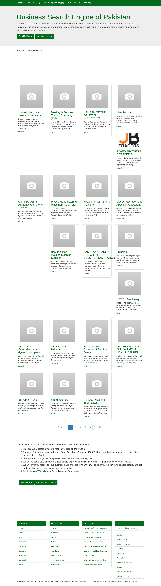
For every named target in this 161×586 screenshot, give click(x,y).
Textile (53, 528)
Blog (38, 3)
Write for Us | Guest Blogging (54, 3)
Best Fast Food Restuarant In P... (95, 546)
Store (69, 3)
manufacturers (59, 399)
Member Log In (122, 540)
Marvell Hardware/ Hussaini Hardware (29, 114)
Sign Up (77, 3)
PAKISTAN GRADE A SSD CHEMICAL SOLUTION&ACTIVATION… (101, 254)
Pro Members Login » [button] (46, 482)
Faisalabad (22, 546)
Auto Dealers (55, 551)
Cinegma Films (89, 555)
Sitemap (119, 567)
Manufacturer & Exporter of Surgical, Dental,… (96, 349)
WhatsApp (42, 471)
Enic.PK (20, 3)
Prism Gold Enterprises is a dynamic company (29, 349)
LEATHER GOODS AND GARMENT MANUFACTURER (128, 349)
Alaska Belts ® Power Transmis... (95, 528)
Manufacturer (124, 112)
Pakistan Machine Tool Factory (94, 401)
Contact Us (120, 553)
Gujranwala (22, 560)
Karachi (21, 131)
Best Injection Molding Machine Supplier (61, 254)
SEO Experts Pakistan (59, 348)
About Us (30, 3)
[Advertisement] (80, 68)
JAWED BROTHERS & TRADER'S (129, 153)
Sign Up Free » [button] (25, 36)
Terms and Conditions (124, 562)
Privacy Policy (121, 558)
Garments (54, 533)
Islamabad (120, 218)
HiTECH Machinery (128, 299)
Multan (21, 565)
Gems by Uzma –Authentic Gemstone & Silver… (30, 204)
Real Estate (55, 546)
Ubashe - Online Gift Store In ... (95, 533)
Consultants (55, 565)
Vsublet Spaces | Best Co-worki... (95, 551)
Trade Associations (58, 560)
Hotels (53, 542)
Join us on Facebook (124, 572)
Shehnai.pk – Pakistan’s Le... (94, 537)
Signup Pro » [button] (26, 482)
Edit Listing (87, 3)
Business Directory (123, 544)
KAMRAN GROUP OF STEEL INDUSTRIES (95, 115)
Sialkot (119, 126)
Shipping (122, 251)
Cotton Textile (56, 555)
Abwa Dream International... (93, 565)
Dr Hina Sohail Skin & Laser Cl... (95, 542)
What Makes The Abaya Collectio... (96, 560)
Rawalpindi (22, 551)
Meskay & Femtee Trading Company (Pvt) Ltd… (62, 115)
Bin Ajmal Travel (28, 399)
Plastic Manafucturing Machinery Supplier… (64, 203)
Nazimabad (22, 555)
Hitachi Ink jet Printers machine (97, 203)
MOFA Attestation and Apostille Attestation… (130, 203)
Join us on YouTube (123, 576)
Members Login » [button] (44, 36)
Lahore (86, 132)
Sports (53, 537)
